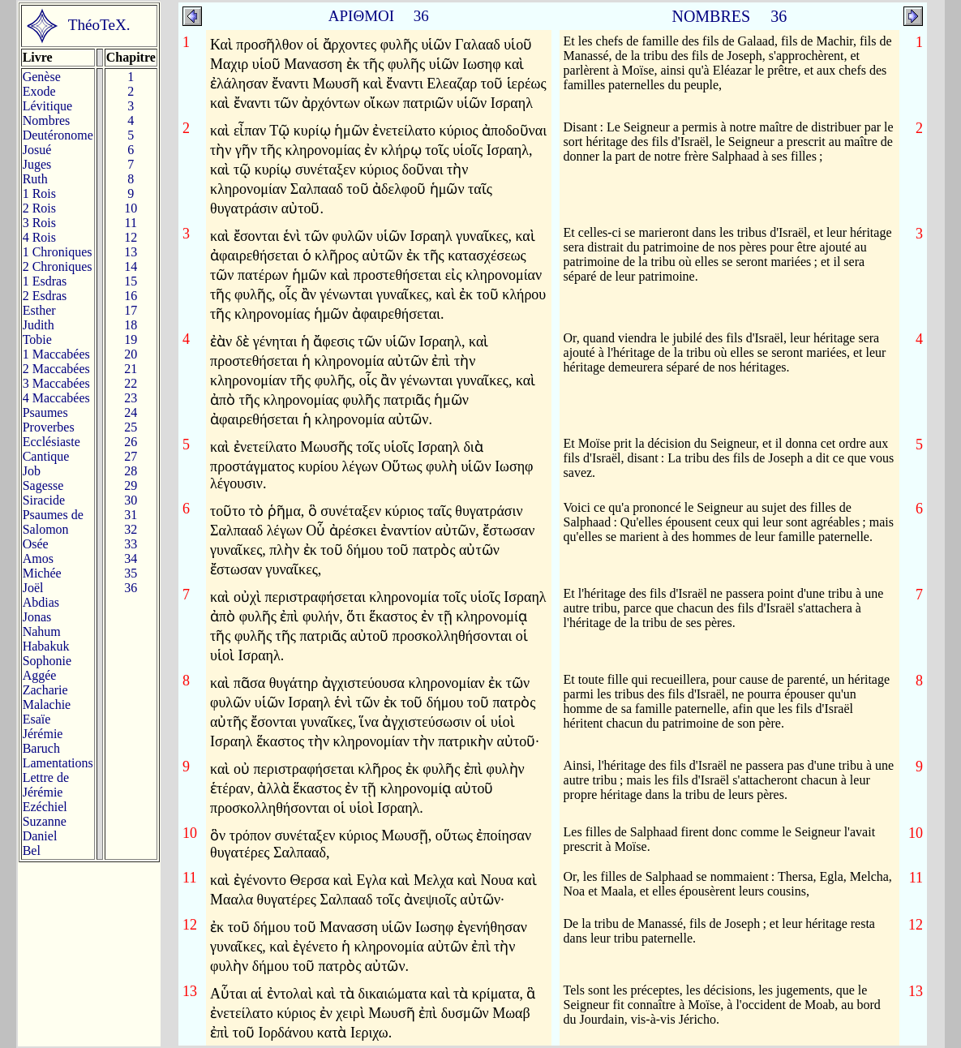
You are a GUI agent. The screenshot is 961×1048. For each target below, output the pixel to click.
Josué (37, 150)
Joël (33, 588)
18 (130, 325)
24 (130, 412)
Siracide (44, 500)
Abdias (41, 602)
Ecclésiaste (51, 442)
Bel (32, 850)
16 (130, 296)
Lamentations (58, 763)
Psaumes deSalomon (53, 522)
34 (130, 558)
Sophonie (47, 661)
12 (130, 237)
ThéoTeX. (99, 24)
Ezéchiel (45, 807)
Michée (42, 573)
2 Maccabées (56, 369)
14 (130, 266)
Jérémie (43, 734)
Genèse (42, 77)
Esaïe (37, 719)
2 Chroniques (57, 266)
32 (130, 529)
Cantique (46, 456)
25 (130, 427)
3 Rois (39, 223)
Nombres (47, 120)
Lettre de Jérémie (46, 785)
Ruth (35, 179)
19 (130, 339)
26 (130, 442)
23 (130, 398)
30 (130, 500)
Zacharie (45, 690)
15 (130, 281)
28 (130, 471)
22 (130, 383)
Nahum (42, 631)
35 (130, 573)
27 (130, 456)
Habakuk (46, 646)
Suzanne (44, 821)
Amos (38, 558)
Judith (38, 325)
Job (32, 471)
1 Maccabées (56, 354)
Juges (37, 164)
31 (130, 515)
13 (130, 252)
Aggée (40, 675)
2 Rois (39, 208)
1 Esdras (45, 281)
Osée (36, 544)
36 (130, 588)
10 (130, 208)
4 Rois (39, 237)
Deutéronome (58, 135)
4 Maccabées (56, 398)
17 (130, 310)
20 (130, 354)
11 (131, 223)
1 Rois (39, 193)
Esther (39, 310)
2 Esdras (45, 296)
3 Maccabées (56, 383)
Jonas (37, 617)
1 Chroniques (57, 252)
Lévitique (47, 106)
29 (130, 485)
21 (130, 369)
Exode (39, 91)
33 (130, 544)
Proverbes (49, 427)
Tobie (37, 339)
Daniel (40, 836)
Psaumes (45, 412)
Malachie (47, 704)
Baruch (41, 748)
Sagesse (43, 485)
